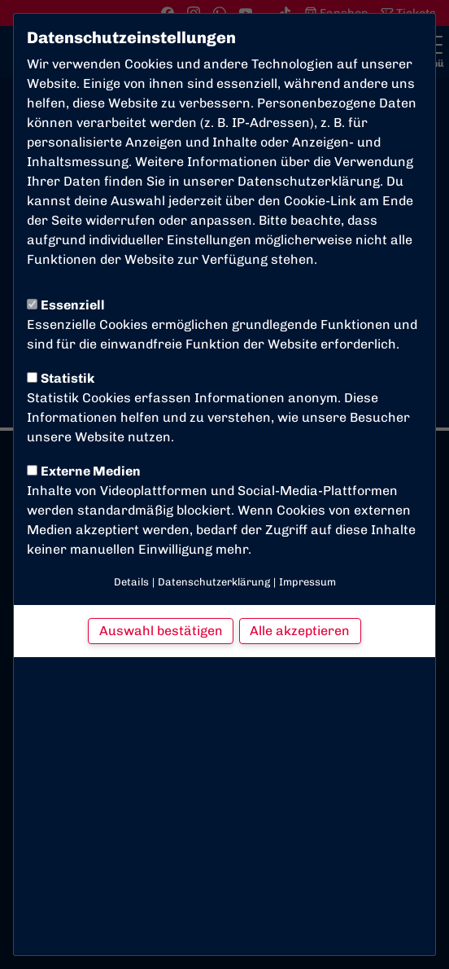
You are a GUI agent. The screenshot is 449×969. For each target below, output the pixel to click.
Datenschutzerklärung (309, 181)
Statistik (60, 378)
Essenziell (66, 305)
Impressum (307, 582)
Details (131, 582)
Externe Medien (84, 471)
